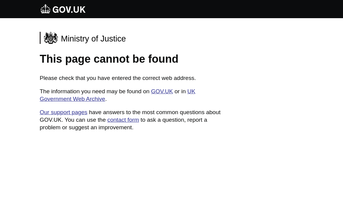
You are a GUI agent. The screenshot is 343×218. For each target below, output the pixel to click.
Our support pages (63, 112)
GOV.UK (162, 91)
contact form (123, 120)
